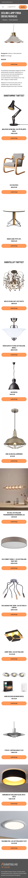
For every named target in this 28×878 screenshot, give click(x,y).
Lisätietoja (14, 64)
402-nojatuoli (14, 185)
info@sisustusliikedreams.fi (7, 2)
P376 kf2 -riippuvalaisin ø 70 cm (14, 750)
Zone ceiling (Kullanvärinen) (14, 454)
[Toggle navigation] (3, 7)
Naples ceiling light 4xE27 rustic (14, 301)
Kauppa (23, 7)
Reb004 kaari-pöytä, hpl (14, 239)
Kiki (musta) (14, 392)
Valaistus (5, 20)
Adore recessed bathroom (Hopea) (14, 696)
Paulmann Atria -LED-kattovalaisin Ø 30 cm (14, 841)
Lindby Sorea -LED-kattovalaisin (14, 652)
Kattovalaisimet (13, 20)
